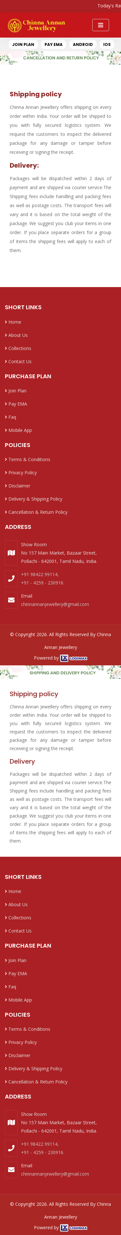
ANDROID (83, 44)
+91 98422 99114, (40, 574)
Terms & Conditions (27, 459)
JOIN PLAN (23, 44)
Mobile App (18, 430)
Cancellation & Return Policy (36, 512)
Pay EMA (16, 404)
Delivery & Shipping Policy (33, 499)
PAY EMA (54, 44)
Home (13, 322)
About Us (16, 335)
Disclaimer (17, 486)
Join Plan (15, 391)
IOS (107, 44)
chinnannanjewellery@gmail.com (55, 604)
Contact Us (18, 361)
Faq (10, 417)
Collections (18, 348)
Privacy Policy (21, 472)
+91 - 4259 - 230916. (42, 583)
